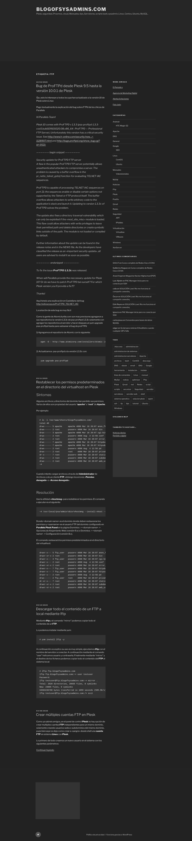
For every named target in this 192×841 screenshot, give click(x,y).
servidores (118, 394)
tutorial (136, 403)
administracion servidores (125, 356)
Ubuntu (119, 164)
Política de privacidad (95, 834)
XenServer (117, 247)
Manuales (117, 170)
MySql (115, 179)
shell (143, 394)
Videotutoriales (122, 174)
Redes (115, 209)
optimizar (136, 380)
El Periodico (118, 87)
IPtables (119, 222)
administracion (132, 346)
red (132, 384)
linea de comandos (122, 375)
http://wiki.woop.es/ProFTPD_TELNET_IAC (57, 304)
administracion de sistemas (125, 351)
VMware (119, 237)
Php (114, 189)
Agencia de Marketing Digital (125, 93)
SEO (118, 150)
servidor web (132, 394)
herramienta (119, 370)
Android (116, 122)
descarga (147, 361)
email (132, 365)
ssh (115, 403)
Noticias (116, 184)
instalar (144, 370)
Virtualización (118, 228)
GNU (140, 365)
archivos (117, 361)
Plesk (115, 194)
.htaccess (118, 346)
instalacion (132, 370)
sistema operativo (121, 399)
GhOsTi (116, 263)
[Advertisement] (96, 41)
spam (150, 399)
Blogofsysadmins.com (71, 9)
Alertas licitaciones (121, 99)
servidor (150, 389)
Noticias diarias (119, 433)
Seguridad (117, 214)
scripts (117, 389)
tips (127, 403)
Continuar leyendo (45, 750)
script (148, 384)
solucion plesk (139, 399)
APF (118, 218)
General (116, 141)
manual (145, 375)
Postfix (116, 199)
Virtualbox (120, 232)
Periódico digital (119, 435)
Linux (115, 156)
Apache (116, 131)
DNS (115, 136)
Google (116, 146)
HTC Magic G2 (122, 125)
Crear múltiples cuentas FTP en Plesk (65, 715)
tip (122, 403)
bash (127, 361)
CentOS (119, 159)
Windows (117, 242)
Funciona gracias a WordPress (119, 834)
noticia (126, 380)
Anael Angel (118, 276)
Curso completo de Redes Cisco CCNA (138, 263)
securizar (127, 389)
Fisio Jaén (117, 104)
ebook (124, 365)
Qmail (115, 204)
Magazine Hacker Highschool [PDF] (141, 276)
